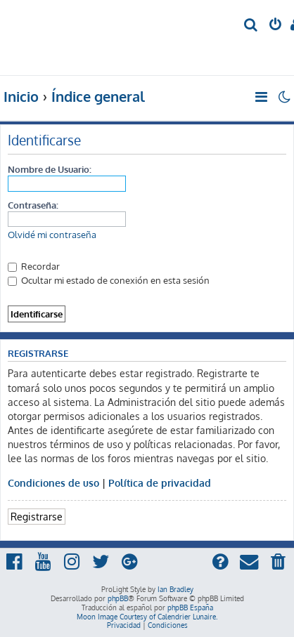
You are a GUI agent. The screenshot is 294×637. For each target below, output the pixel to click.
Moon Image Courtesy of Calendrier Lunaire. (147, 616)
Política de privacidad (159, 482)
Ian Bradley (175, 589)
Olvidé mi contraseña (52, 234)
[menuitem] (251, 25)
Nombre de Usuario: (49, 169)
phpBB (118, 598)
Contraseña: (33, 205)
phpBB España (190, 607)
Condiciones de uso (53, 482)
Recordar (34, 266)
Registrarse (37, 516)
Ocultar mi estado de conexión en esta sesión (109, 280)
